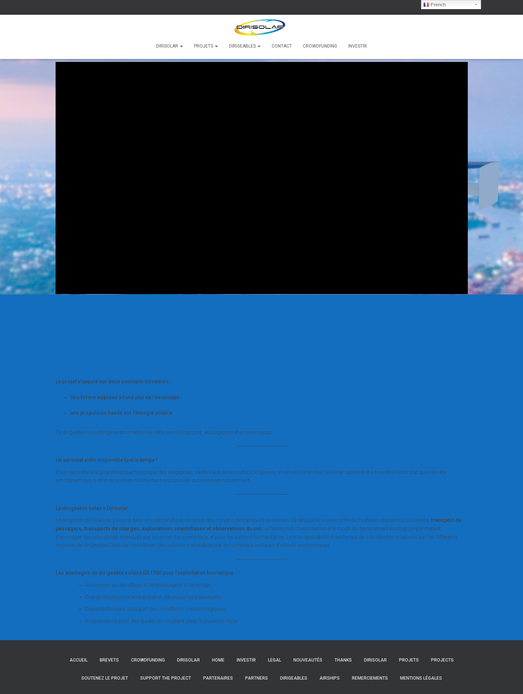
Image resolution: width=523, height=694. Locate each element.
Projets (206, 46)
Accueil (79, 660)
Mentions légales (421, 678)
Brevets (109, 660)
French (434, 5)
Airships (329, 678)
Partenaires (218, 678)
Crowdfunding (320, 46)
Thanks (343, 660)
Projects (442, 660)
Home (218, 660)
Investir (357, 46)
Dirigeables (245, 46)
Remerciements (370, 678)
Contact (282, 46)
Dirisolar (169, 46)
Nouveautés (307, 660)
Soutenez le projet (104, 678)
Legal (274, 660)
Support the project (165, 678)
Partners (256, 678)
